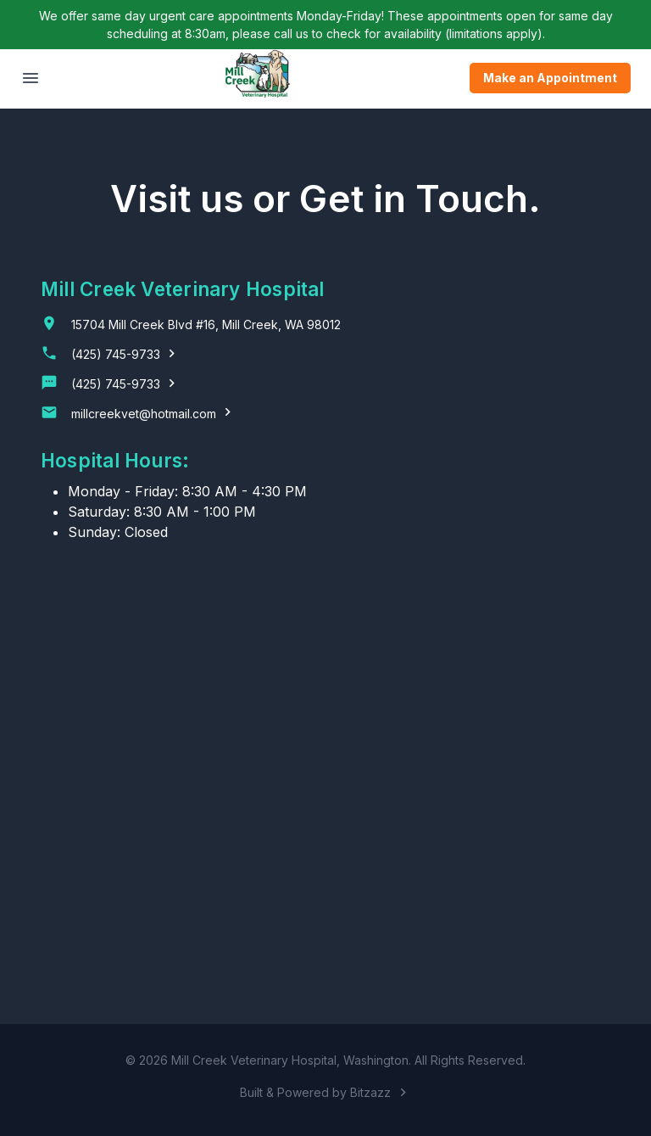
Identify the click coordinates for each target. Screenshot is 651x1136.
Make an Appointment (550, 78)
